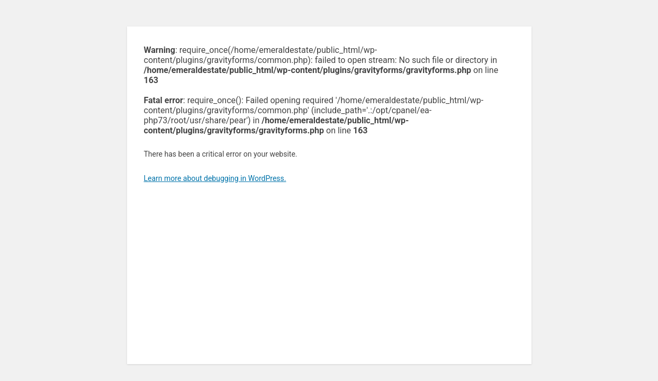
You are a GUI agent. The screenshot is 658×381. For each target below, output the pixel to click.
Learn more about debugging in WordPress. (215, 178)
